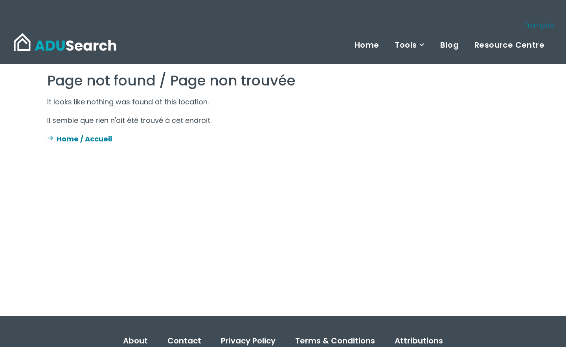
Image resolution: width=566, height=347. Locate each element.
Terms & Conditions (335, 340)
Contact (184, 340)
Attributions (419, 340)
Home (367, 44)
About (135, 340)
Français (539, 25)
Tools (406, 44)
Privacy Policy (248, 340)
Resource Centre (509, 44)
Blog (449, 44)
